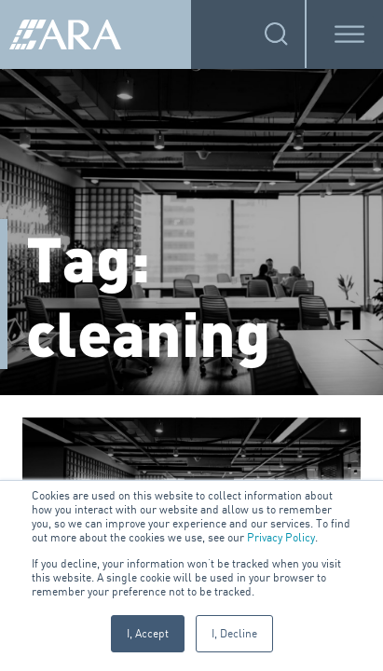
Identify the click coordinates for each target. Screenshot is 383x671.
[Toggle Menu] (349, 34)
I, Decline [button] (234, 633)
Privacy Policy (281, 537)
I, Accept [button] (148, 633)
